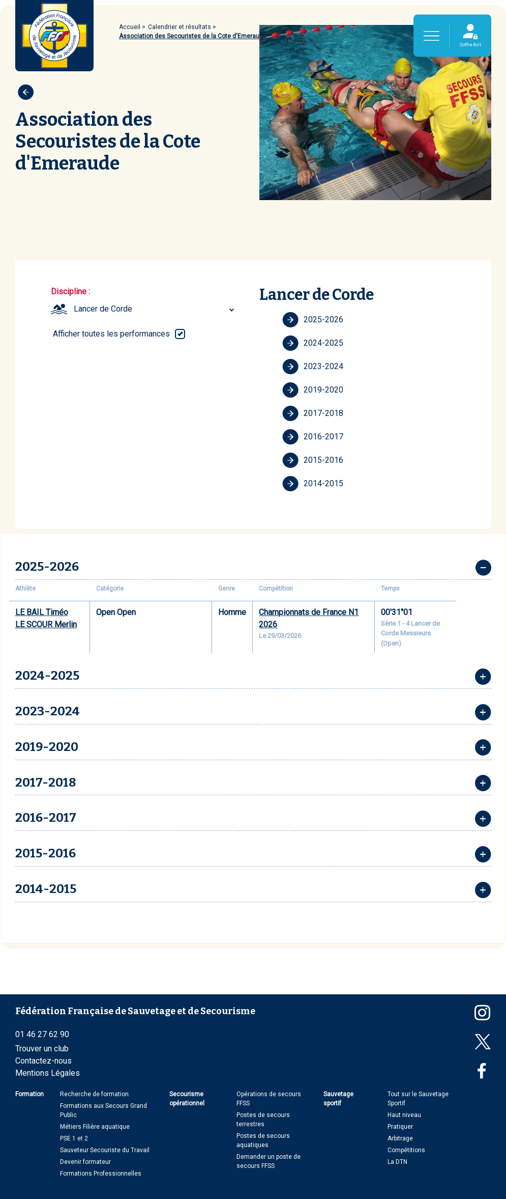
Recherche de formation (94, 1094)
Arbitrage (400, 1138)
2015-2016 (312, 460)
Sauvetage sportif (338, 1099)
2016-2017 (312, 437)
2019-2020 (312, 390)
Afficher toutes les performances (111, 334)
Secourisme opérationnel (186, 1099)
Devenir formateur (85, 1161)
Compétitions (406, 1150)
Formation (29, 1094)
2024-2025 (312, 343)
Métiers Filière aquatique (95, 1126)
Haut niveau (404, 1115)
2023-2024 (312, 366)
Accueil (129, 27)
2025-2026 (312, 320)
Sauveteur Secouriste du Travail (105, 1150)
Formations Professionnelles (100, 1173)
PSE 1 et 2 (74, 1138)
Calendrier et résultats (179, 27)
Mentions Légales (47, 1073)
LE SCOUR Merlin (46, 624)
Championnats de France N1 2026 (309, 618)
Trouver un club (42, 1048)
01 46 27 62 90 (42, 1034)
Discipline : (70, 291)
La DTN (397, 1161)
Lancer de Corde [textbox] (103, 309)
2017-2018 (312, 413)
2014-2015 (312, 484)
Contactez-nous (43, 1061)
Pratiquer (400, 1126)
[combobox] (155, 309)
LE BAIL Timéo (41, 612)
